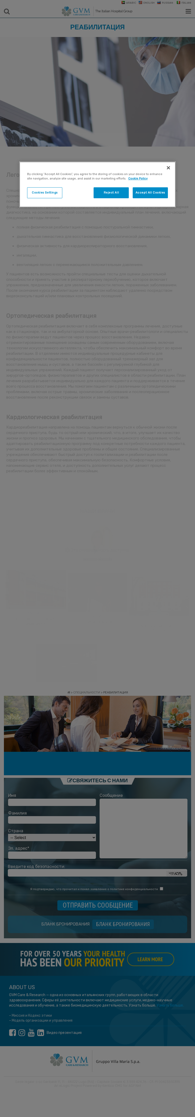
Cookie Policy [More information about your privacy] (138, 178)
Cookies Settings (45, 192)
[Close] (168, 167)
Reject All (111, 192)
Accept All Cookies (150, 192)
